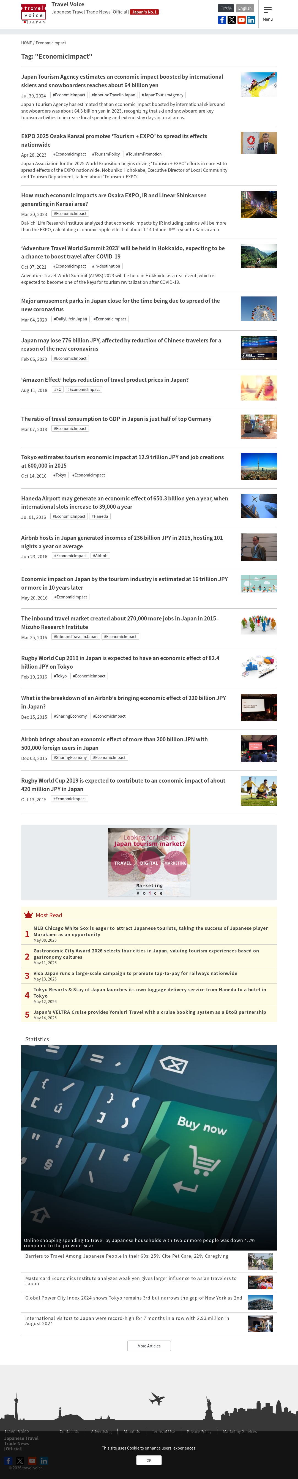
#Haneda (100, 516)
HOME (26, 42)
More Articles (149, 1346)
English (245, 8)
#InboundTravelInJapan (113, 94)
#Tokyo (59, 475)
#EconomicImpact (69, 94)
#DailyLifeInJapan (70, 319)
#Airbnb (100, 555)
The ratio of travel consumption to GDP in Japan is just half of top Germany (116, 419)
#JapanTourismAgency (162, 94)
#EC (57, 389)
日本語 (226, 8)
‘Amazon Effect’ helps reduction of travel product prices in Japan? (105, 379)
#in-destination (106, 266)
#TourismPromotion (144, 154)
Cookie (133, 1448)
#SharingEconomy (70, 716)
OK (149, 1460)
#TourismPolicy (106, 154)
